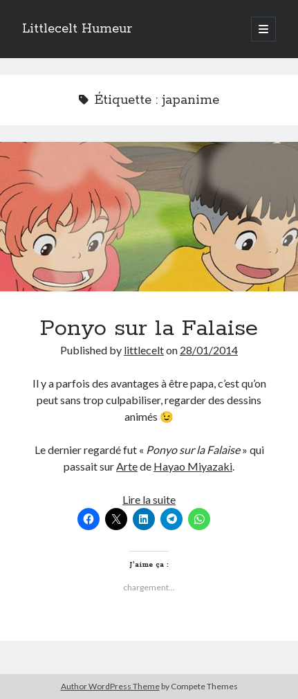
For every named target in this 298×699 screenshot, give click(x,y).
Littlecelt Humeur (77, 29)
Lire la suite (149, 499)
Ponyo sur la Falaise (149, 216)
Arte (127, 466)
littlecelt (144, 349)
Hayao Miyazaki (192, 466)
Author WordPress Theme (110, 686)
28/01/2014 (209, 349)
